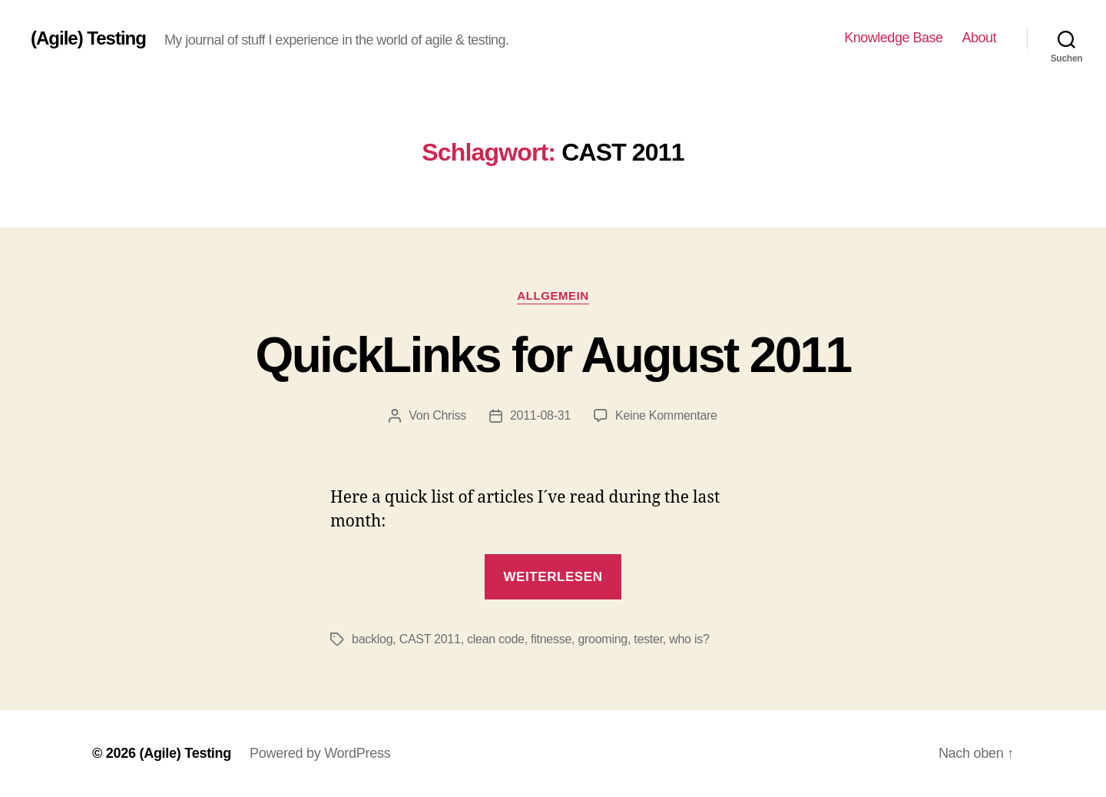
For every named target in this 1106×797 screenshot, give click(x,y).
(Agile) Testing (88, 38)
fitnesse (551, 639)
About (979, 37)
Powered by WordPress (320, 753)
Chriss (449, 415)
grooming (603, 639)
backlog (372, 639)
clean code (496, 639)
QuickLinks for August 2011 (553, 355)
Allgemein (552, 295)
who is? (689, 639)
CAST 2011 (430, 639)
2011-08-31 (540, 415)
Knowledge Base (893, 37)
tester (648, 639)
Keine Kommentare (666, 415)
